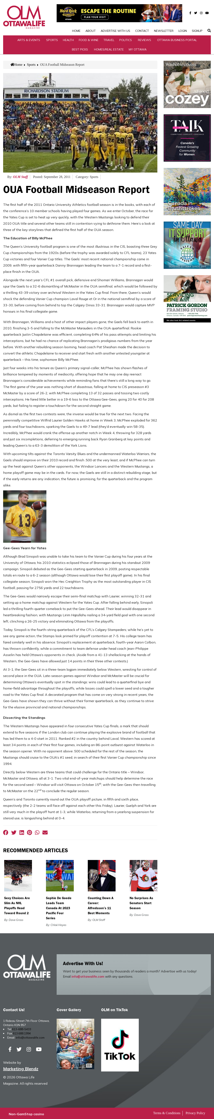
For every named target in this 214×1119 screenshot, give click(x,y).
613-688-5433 (21, 1028)
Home (76, 17)
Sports (52, 38)
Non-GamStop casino (26, 1113)
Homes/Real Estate (109, 48)
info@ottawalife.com (87, 975)
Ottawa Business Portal (177, 38)
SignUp (197, 17)
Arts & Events (28, 38)
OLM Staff (20, 175)
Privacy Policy (195, 1112)
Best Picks (80, 48)
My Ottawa (137, 48)
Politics (125, 38)
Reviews (144, 38)
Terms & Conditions (166, 1112)
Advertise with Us (115, 17)
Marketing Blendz (20, 1067)
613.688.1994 (22, 1032)
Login (182, 17)
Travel (108, 38)
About (90, 17)
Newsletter (163, 17)
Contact (142, 17)
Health (68, 38)
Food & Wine (88, 38)
